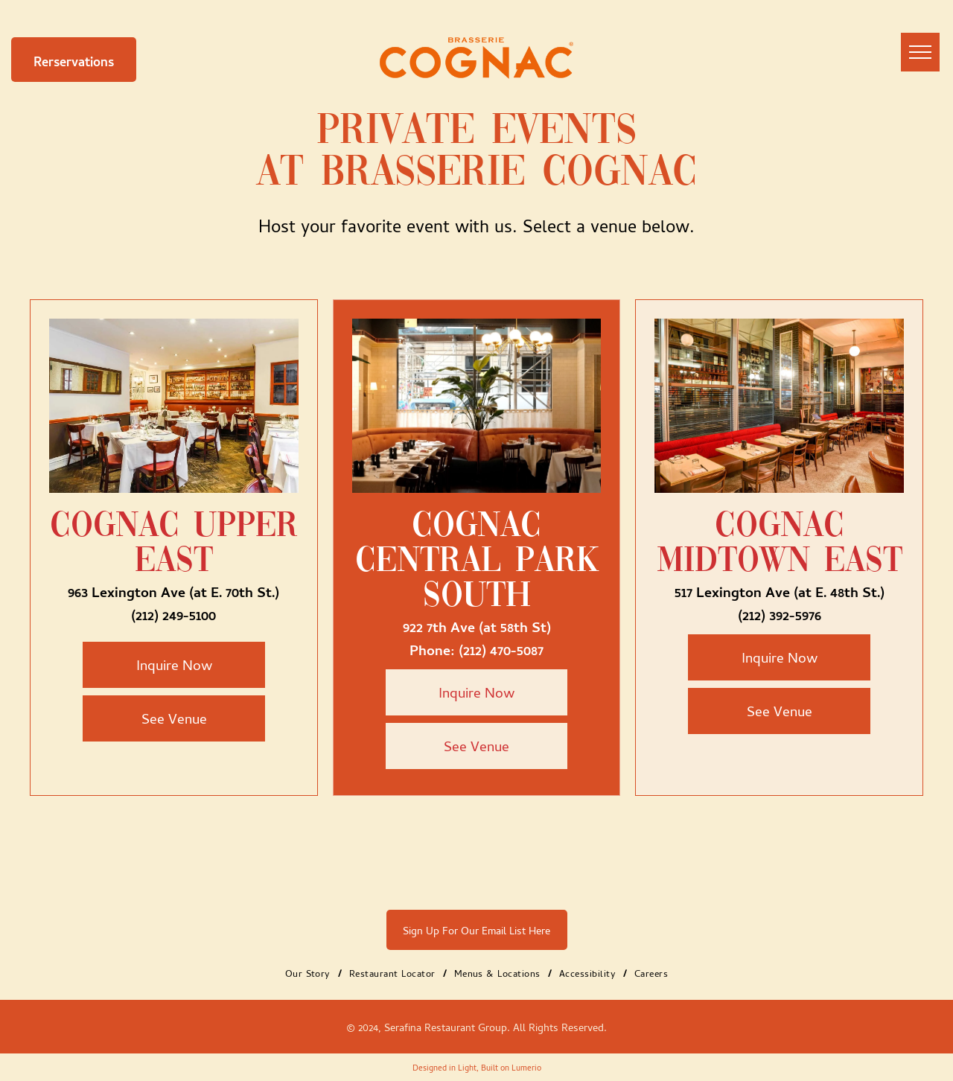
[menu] (920, 52)
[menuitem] (310, 972)
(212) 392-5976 (779, 613)
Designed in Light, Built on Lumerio (476, 1067)
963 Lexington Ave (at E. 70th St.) (173, 590)
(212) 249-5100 (173, 613)
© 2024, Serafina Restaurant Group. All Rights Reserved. (476, 1027)
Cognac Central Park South (477, 561)
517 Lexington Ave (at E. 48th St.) (780, 590)
